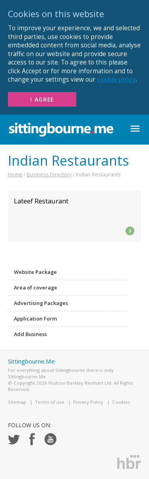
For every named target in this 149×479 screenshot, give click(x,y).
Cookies (121, 402)
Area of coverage (35, 287)
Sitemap (17, 402)
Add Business (30, 334)
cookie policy (116, 79)
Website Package (35, 272)
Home (15, 174)
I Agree (42, 99)
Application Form (35, 318)
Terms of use (49, 402)
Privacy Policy (88, 402)
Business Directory (49, 174)
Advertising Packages (41, 303)
